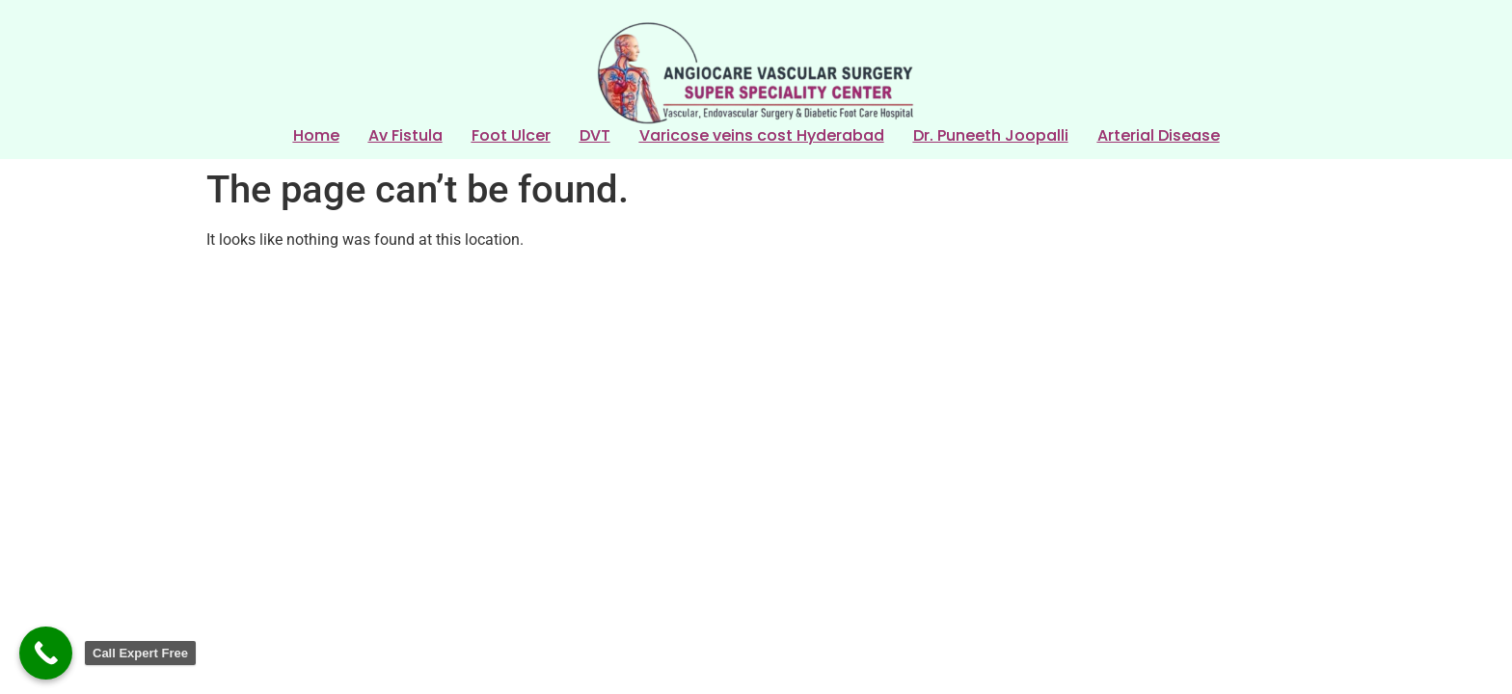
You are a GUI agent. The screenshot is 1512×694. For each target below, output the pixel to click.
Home (316, 136)
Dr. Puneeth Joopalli (990, 136)
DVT (595, 136)
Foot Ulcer (511, 136)
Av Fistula (405, 136)
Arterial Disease (1158, 136)
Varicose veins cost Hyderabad (761, 136)
